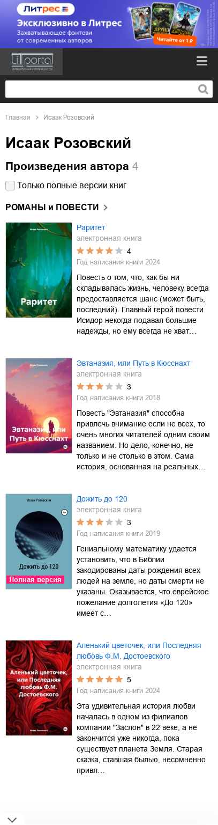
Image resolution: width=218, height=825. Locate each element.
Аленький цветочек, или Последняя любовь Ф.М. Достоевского (139, 650)
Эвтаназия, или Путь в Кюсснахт (133, 363)
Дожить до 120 (102, 499)
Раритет (91, 227)
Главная (18, 117)
